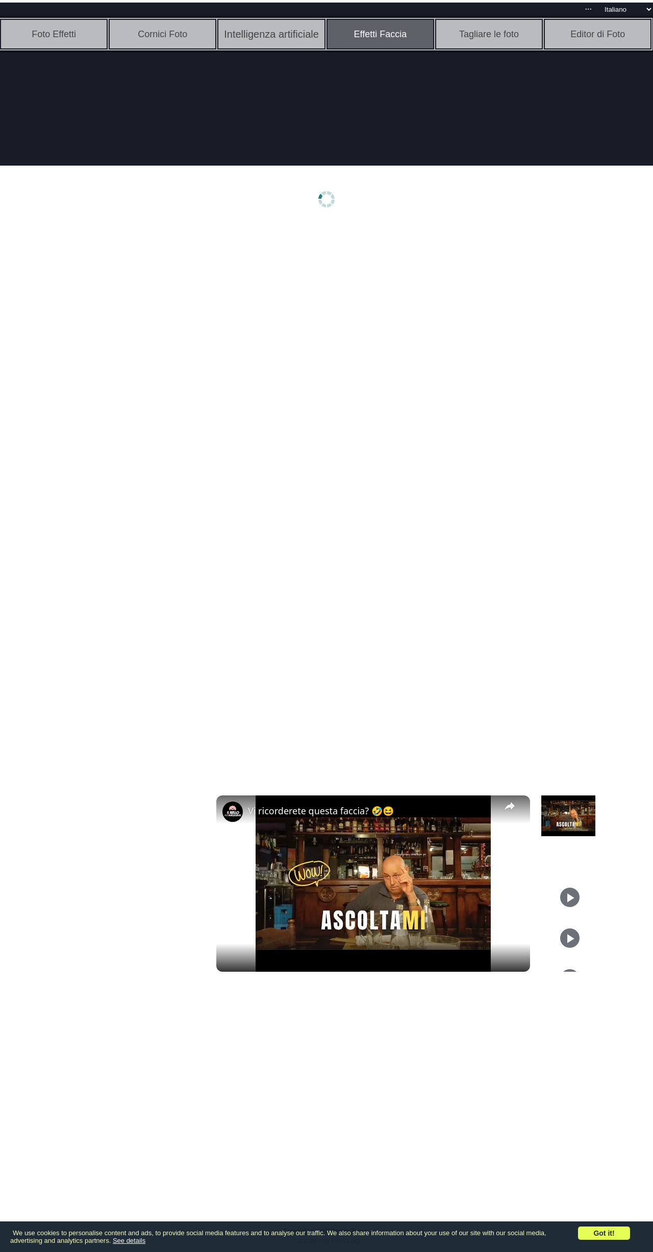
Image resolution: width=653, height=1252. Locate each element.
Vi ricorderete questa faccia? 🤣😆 (321, 811)
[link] (232, 812)
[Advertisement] (79, 386)
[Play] (570, 897)
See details (129, 1240)
